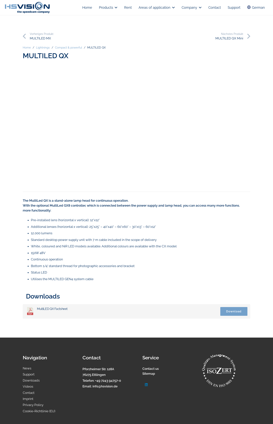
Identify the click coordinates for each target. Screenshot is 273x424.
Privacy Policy (33, 405)
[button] (115, 7)
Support (29, 374)
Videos (28, 386)
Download (234, 311)
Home (27, 47)
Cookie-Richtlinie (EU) (39, 411)
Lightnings (43, 47)
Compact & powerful (68, 47)
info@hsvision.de (105, 386)
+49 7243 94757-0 (108, 380)
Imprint (28, 399)
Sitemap (148, 373)
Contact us (150, 369)
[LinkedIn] (146, 385)
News (27, 368)
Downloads (31, 380)
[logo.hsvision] (27, 7)
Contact (29, 393)
